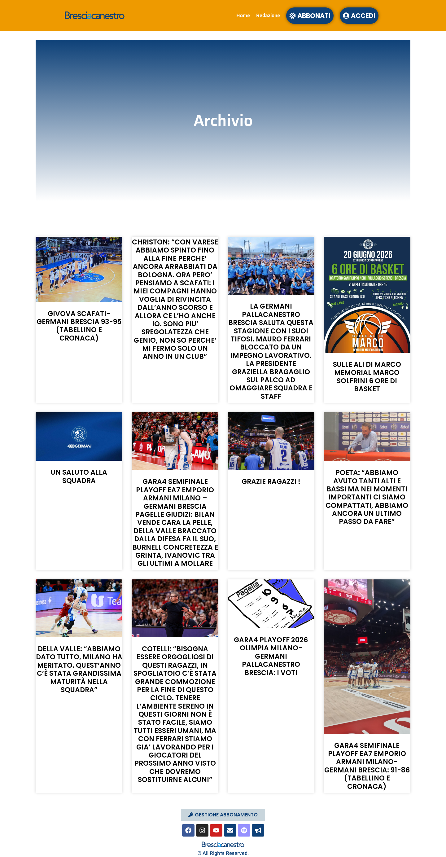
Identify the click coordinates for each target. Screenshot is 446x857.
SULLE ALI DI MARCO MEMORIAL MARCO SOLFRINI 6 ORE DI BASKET (367, 377)
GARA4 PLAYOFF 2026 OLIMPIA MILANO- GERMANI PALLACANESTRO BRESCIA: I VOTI (271, 656)
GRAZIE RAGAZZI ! (271, 481)
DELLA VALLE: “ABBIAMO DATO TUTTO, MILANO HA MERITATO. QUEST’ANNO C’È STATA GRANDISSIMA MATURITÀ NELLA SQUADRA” (79, 669)
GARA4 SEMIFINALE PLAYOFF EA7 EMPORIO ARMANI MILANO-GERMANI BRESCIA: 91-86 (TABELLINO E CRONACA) (367, 766)
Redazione (268, 15)
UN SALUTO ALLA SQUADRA (79, 476)
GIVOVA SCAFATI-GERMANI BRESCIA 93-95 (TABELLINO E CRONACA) (79, 326)
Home (243, 15)
